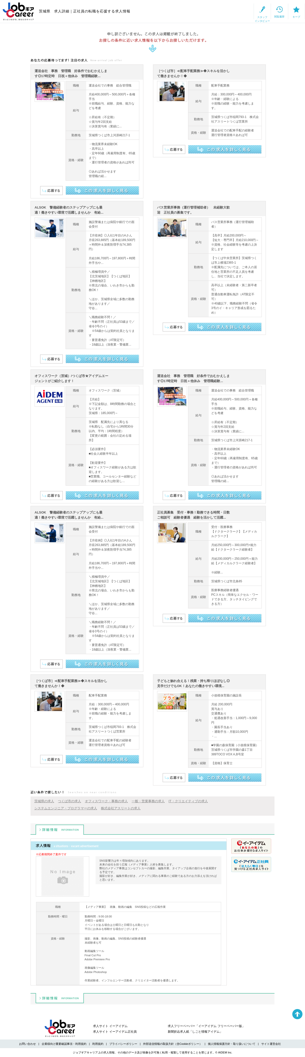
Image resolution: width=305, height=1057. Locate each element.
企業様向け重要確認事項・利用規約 (64, 1043)
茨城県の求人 (44, 801)
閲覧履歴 (252, 11)
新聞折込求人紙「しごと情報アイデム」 (195, 1031)
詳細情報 (60, 830)
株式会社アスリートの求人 (121, 808)
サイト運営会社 (271, 1043)
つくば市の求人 (69, 801)
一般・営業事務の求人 (148, 801)
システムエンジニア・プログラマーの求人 (65, 808)
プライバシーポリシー (123, 1043)
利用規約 (97, 1043)
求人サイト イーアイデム (110, 1026)
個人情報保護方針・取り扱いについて (231, 1043)
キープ (287, 11)
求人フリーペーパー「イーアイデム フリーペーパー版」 (206, 1026)
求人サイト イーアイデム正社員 (114, 1031)
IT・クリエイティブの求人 (188, 801)
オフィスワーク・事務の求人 (106, 801)
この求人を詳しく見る (102, 190)
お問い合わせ (27, 1043)
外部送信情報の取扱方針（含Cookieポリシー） (172, 1043)
